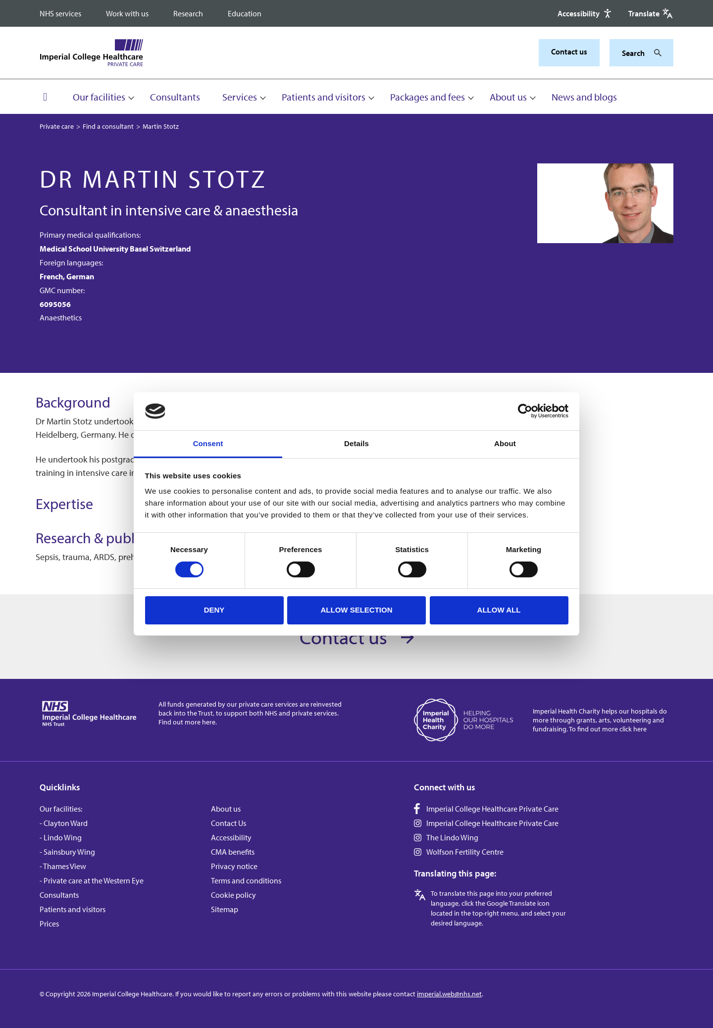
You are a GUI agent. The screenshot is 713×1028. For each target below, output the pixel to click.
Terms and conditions (246, 880)
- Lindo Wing (61, 837)
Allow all (499, 610)
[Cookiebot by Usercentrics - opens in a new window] (525, 411)
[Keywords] (635, 53)
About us (508, 97)
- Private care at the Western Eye (92, 880)
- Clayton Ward (64, 823)
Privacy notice (234, 866)
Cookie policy (233, 895)
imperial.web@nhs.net (449, 993)
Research (188, 13)
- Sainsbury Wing (67, 852)
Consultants (175, 97)
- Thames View (63, 866)
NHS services (60, 13)
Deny (214, 610)
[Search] (655, 53)
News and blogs (584, 97)
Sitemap (224, 909)
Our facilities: (61, 809)
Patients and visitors (323, 97)
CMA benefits (233, 852)
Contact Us (228, 823)
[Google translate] (650, 13)
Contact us (569, 51)
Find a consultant (108, 126)
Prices (49, 923)
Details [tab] (356, 443)
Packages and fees (427, 97)
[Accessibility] (585, 13)
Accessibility (231, 837)
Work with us (127, 13)
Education (244, 13)
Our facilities (99, 97)
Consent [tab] (208, 443)
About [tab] (505, 443)
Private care (57, 126)
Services (239, 97)
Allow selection (357, 610)
